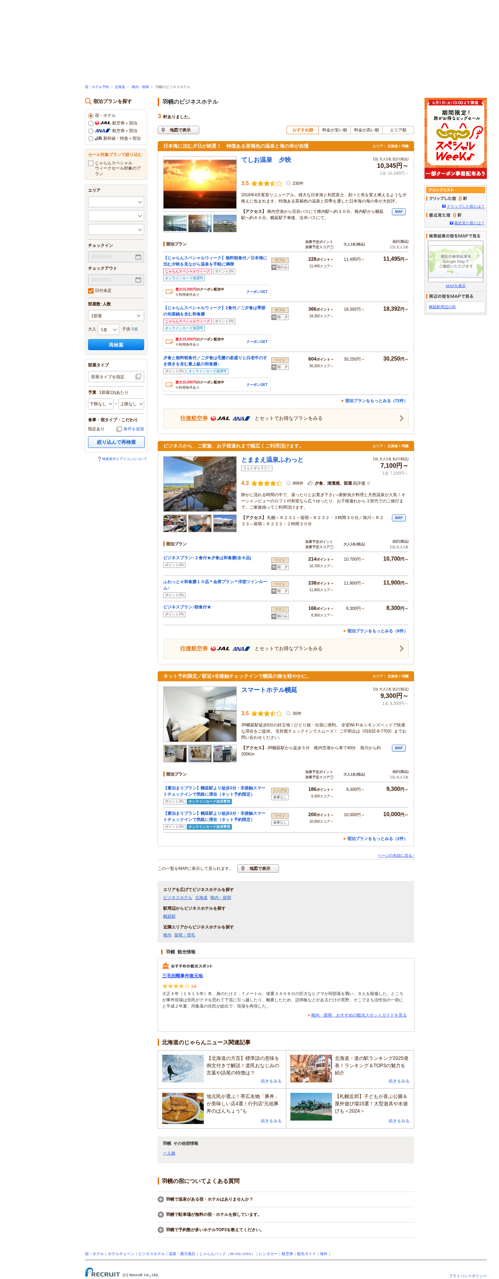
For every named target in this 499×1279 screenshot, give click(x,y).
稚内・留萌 (140, 87)
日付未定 (100, 291)
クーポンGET (257, 292)
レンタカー (268, 1254)
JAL (238, 1254)
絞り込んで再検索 (116, 442)
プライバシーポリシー (468, 1276)
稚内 (167, 935)
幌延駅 (169, 916)
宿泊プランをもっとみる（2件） (377, 838)
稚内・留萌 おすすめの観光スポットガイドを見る (359, 1015)
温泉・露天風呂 (182, 1254)
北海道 (120, 87)
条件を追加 (133, 428)
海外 (323, 1254)
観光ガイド (306, 1254)
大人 (92, 329)
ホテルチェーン (121, 1254)
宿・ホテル (102, 116)
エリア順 (398, 130)
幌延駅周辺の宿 (442, 307)
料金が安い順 (334, 130)
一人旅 (169, 1153)
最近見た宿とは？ (469, 223)
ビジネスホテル (177, 898)
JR (232, 1254)
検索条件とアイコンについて (124, 459)
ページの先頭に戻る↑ (396, 855)
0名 (135, 329)
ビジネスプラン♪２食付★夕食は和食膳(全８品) (207, 557)
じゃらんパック (212, 1254)
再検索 (116, 345)
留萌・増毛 (184, 935)
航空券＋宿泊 (112, 123)
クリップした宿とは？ (466, 206)
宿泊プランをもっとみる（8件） (377, 631)
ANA (247, 1254)
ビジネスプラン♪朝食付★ (187, 607)
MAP (399, 212)
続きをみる (271, 1081)
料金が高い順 (366, 130)
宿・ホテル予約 (97, 87)
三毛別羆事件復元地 (182, 975)
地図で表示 (180, 130)
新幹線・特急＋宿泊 (114, 138)
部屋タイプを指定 (107, 376)
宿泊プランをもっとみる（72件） (376, 400)
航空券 (287, 1254)
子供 (126, 329)
